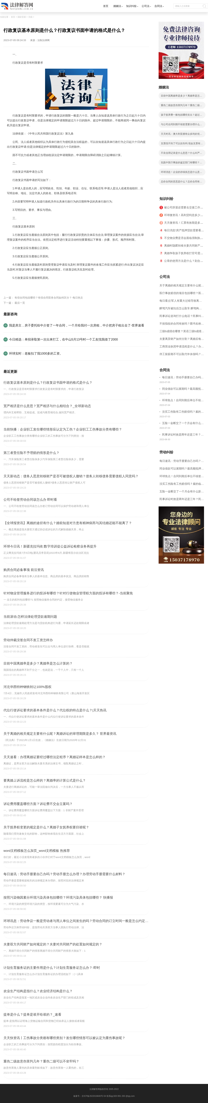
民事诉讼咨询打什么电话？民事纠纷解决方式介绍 (181, 317)
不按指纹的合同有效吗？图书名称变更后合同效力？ (181, 325)
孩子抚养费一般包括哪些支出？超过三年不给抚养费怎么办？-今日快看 (181, 115)
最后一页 (20, 302)
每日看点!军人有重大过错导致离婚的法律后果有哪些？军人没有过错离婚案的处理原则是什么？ (181, 302)
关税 (30, 17)
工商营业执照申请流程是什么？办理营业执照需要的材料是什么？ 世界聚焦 (181, 347)
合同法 (158, 6)
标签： (11, 286)
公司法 (145, 6)
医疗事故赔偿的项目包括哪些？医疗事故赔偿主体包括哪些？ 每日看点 (181, 294)
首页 (105, 6)
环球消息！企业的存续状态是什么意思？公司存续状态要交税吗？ (180, 173)
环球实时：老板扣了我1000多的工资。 (36, 353)
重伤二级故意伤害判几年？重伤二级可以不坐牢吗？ (181, 106)
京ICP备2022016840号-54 (94, 1096)
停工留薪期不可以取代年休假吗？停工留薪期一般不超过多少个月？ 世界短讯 (181, 355)
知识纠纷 (131, 6)
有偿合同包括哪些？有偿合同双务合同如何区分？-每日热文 (49, 297)
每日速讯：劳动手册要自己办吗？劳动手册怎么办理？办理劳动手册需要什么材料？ (183, 378)
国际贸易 (22, 17)
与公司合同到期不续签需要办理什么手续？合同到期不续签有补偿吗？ (181, 125)
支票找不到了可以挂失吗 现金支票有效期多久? (182, 144)
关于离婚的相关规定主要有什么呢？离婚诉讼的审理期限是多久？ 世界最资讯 (181, 286)
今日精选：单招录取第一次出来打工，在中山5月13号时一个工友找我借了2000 (63, 339)
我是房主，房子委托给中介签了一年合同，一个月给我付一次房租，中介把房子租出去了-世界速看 (76, 325)
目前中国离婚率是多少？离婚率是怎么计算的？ (181, 96)
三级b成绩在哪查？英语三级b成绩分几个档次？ (181, 332)
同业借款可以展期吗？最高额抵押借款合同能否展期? (183, 389)
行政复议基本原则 (27, 286)
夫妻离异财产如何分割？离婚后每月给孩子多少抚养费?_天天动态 (181, 340)
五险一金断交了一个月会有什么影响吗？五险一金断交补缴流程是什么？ (183, 424)
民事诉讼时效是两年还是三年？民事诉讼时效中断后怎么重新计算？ (183, 435)
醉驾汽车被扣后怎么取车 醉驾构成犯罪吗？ (180, 309)
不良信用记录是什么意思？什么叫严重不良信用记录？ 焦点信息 (181, 154)
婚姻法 (117, 6)
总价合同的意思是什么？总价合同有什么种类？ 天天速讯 (181, 182)
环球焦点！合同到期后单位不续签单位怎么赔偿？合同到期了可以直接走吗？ (183, 401)
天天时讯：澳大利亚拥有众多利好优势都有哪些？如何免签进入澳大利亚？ (181, 134)
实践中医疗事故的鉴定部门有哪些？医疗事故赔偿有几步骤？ (181, 163)
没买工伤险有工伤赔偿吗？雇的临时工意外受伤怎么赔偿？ (183, 412)
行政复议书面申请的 (51, 286)
